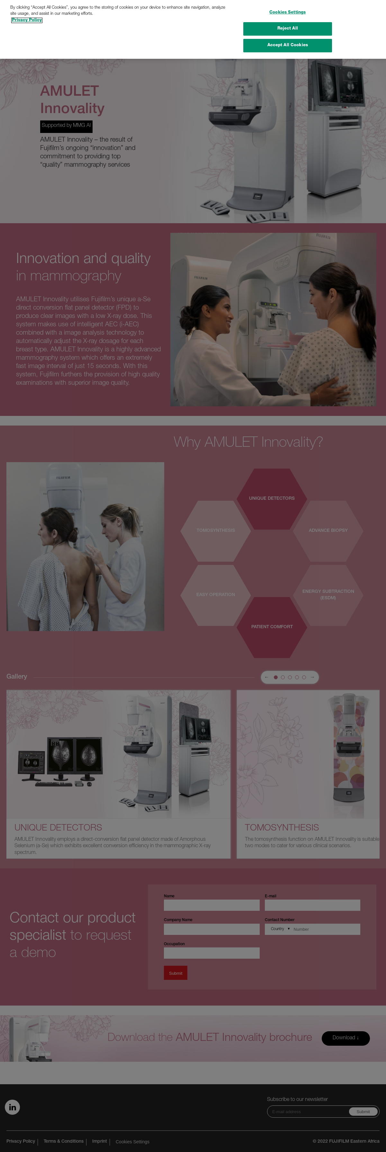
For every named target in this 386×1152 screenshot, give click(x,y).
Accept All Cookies (287, 35)
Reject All (287, 18)
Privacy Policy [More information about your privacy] (27, 9)
